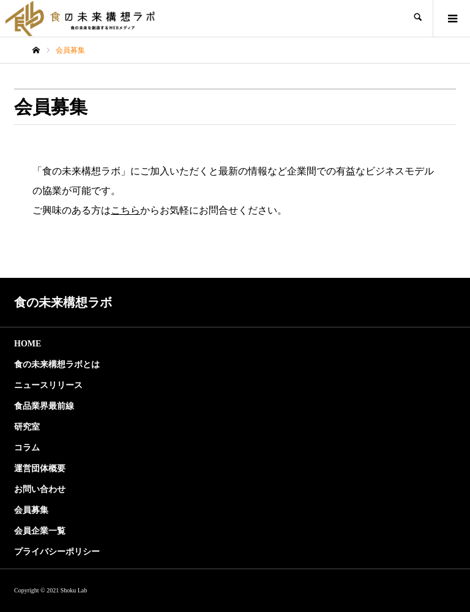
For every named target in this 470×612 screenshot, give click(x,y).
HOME (27, 343)
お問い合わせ (39, 489)
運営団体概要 (39, 468)
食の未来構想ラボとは (57, 364)
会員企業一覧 (39, 531)
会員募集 (31, 510)
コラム (27, 447)
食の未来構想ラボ (63, 302)
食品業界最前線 (44, 406)
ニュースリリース (48, 385)
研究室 (27, 426)
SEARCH (417, 18)
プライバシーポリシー (57, 551)
